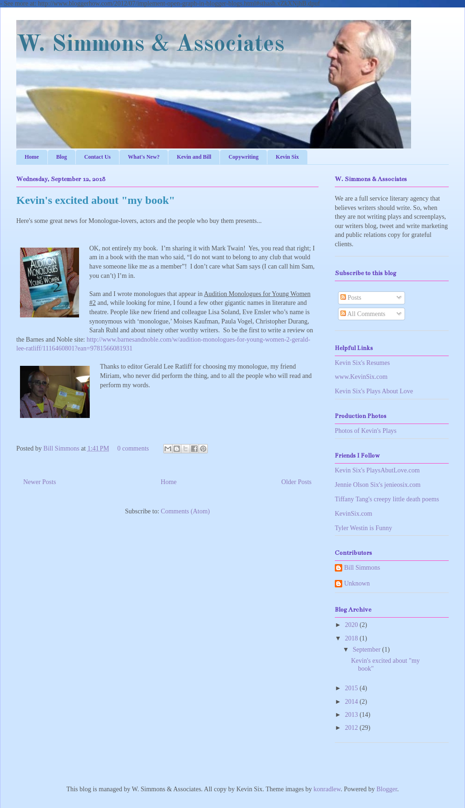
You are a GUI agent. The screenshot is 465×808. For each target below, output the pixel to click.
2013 (352, 714)
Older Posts (296, 481)
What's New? (143, 157)
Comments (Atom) (185, 511)
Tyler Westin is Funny (363, 528)
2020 (352, 624)
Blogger (387, 789)
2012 (352, 727)
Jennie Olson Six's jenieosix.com (378, 484)
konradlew (326, 789)
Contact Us (97, 157)
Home (32, 157)
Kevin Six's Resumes (362, 362)
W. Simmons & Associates (150, 44)
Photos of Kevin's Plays (366, 430)
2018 (352, 638)
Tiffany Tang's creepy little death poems (387, 499)
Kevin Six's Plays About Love (374, 391)
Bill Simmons (62, 448)
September (367, 649)
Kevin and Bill (194, 157)
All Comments (362, 313)
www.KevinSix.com (361, 376)
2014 (352, 701)
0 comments (133, 448)
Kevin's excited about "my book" (95, 200)
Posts (350, 297)
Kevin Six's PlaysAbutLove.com (377, 470)
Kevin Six (287, 157)
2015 (352, 688)
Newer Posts (39, 481)
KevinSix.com (353, 513)
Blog (61, 157)
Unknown (357, 583)
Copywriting (243, 157)
